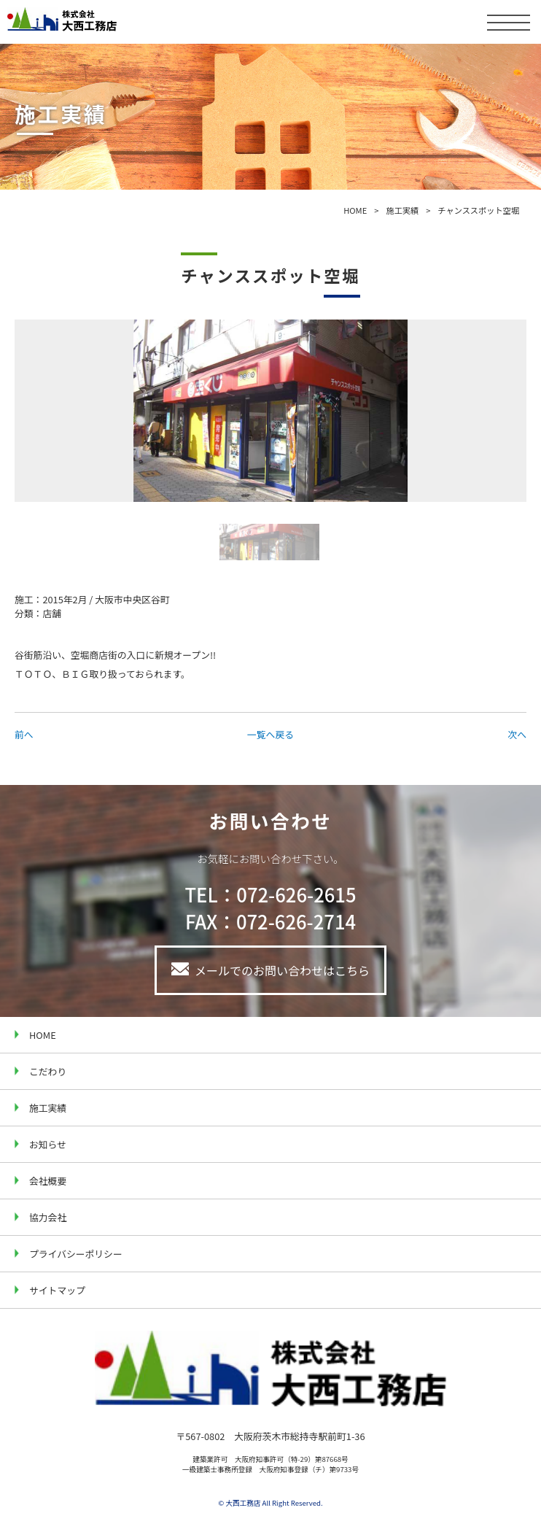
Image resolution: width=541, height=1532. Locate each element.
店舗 (51, 613)
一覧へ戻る (270, 734)
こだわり (47, 1071)
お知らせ (47, 1144)
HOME (355, 210)
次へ (516, 734)
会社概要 (47, 1181)
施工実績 (402, 210)
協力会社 (47, 1217)
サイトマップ (57, 1290)
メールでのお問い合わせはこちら (282, 970)
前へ (24, 734)
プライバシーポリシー (75, 1254)
